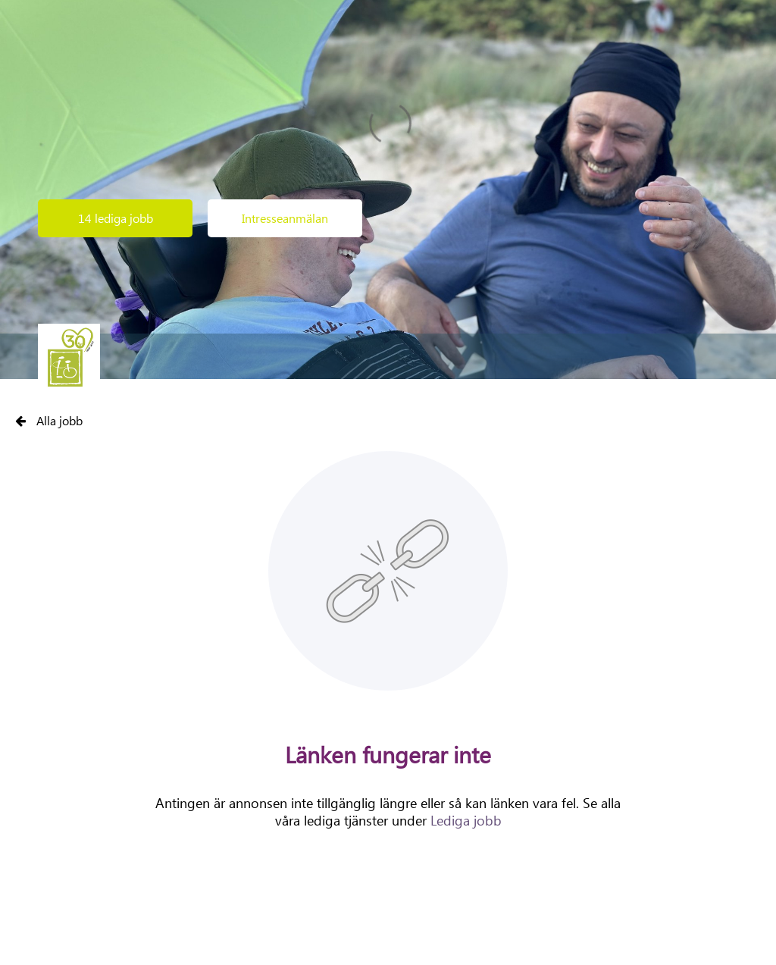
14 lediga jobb (115, 218)
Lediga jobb (466, 820)
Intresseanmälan (285, 218)
